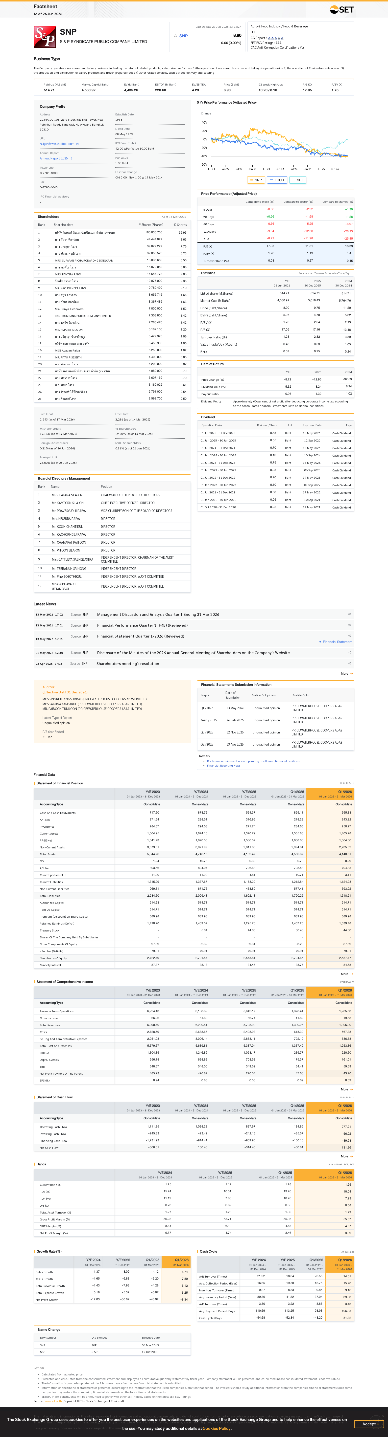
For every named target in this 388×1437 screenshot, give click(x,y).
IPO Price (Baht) (125, 143)
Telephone (46, 167)
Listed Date (122, 129)
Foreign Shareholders (54, 443)
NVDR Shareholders (128, 443)
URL (42, 138)
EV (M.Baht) (131, 84)
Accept (369, 1424)
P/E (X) (307, 84)
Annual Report (49, 153)
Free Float (46, 414)
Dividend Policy (211, 401)
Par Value (121, 157)
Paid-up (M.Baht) (55, 84)
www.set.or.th (53, 1401)
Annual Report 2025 (56, 158)
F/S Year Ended (53, 732)
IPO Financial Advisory (54, 196)
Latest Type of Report (58, 717)
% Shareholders (50, 428)
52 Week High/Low (271, 84)
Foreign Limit (48, 457)
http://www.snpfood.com (59, 143)
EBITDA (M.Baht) (165, 84)
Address (45, 114)
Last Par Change (126, 172)
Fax (42, 182)
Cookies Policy (217, 1428)
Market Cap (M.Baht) (95, 84)
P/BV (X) (337, 84)
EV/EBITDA (199, 84)
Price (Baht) (231, 84)
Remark (39, 1368)
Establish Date (124, 114)
